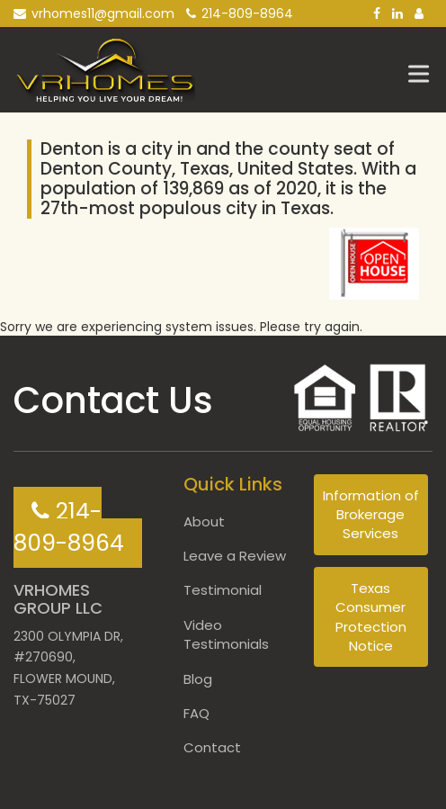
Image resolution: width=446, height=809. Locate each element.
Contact (212, 747)
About (204, 521)
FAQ (196, 713)
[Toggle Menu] (422, 73)
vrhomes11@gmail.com (93, 13)
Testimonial (222, 589)
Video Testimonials (226, 634)
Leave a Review (234, 555)
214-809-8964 (239, 13)
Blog (197, 679)
